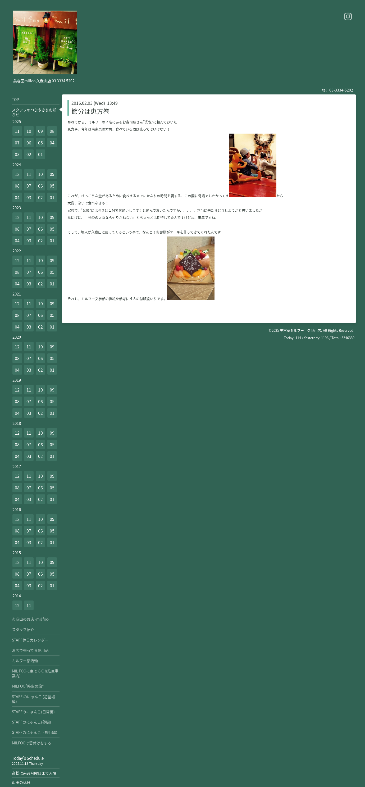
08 (52, 131)
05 (40, 142)
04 (52, 142)
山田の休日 (21, 782)
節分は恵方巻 (90, 111)
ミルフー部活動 (25, 660)
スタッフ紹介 (23, 629)
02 (28, 154)
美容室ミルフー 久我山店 (300, 330)
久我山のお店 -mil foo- (30, 619)
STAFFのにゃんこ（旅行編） (36, 732)
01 (40, 154)
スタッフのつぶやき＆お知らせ (34, 112)
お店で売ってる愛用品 (30, 650)
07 (17, 142)
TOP (15, 99)
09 (40, 131)
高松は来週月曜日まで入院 (34, 773)
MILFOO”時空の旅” (28, 686)
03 (17, 154)
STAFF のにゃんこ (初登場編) (33, 699)
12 (17, 174)
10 (28, 131)
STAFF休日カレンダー (30, 640)
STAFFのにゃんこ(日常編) (33, 711)
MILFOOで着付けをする (31, 742)
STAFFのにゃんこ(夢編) (31, 722)
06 (28, 142)
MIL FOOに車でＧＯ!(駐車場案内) (35, 673)
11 (17, 131)
